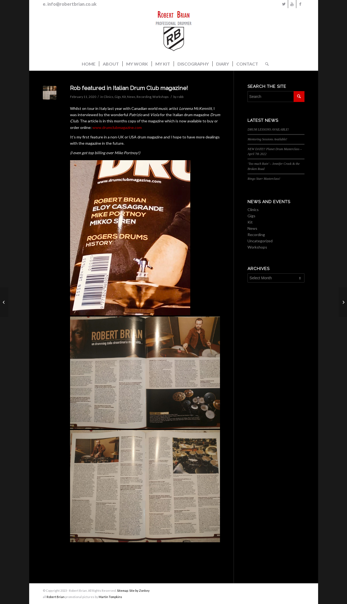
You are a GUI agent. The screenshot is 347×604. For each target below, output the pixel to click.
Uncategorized (260, 240)
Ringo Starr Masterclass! (264, 179)
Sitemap (122, 590)
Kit (124, 96)
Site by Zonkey (139, 590)
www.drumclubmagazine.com (117, 127)
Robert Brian (56, 597)
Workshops (160, 96)
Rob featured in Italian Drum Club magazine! (129, 88)
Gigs (117, 96)
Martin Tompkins (110, 597)
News (131, 96)
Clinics (108, 96)
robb (180, 96)
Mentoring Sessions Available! (267, 139)
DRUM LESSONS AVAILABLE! (268, 129)
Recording (144, 96)
